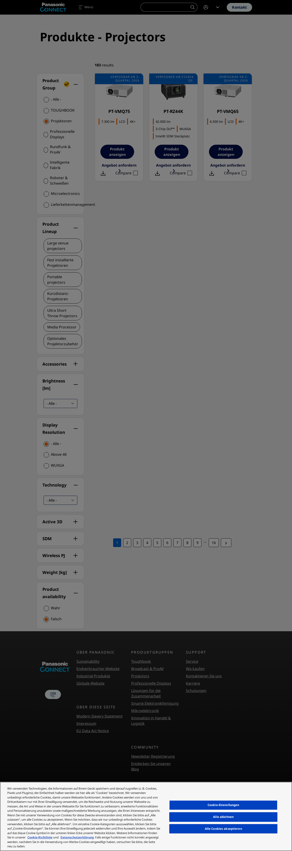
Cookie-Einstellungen (223, 805)
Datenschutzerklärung (77, 837)
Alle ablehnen (223, 817)
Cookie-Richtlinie (39, 837)
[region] (146, 816)
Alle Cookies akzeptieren (223, 829)
